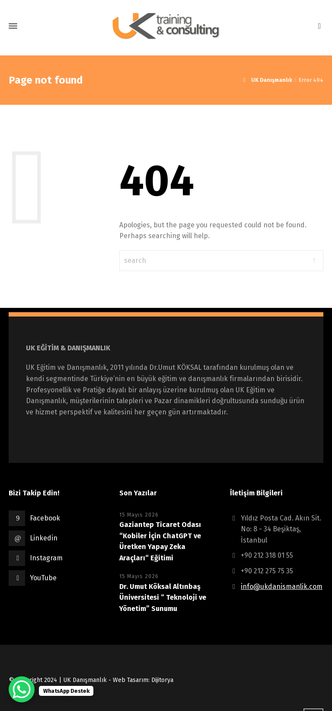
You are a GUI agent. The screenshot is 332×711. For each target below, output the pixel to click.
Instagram (46, 558)
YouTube (43, 578)
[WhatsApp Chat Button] (22, 689)
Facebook (45, 518)
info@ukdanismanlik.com (281, 586)
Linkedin (43, 538)
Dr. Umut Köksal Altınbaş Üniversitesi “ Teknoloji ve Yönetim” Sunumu (162, 597)
